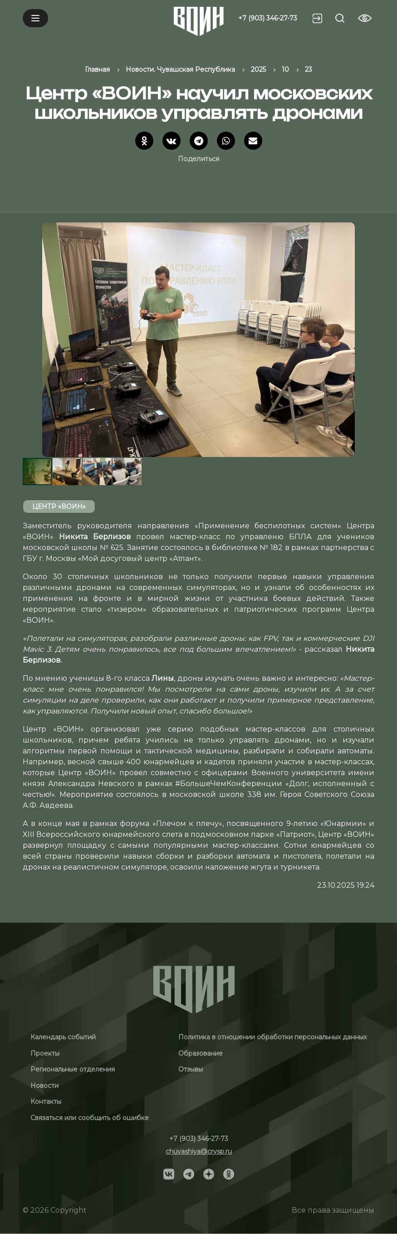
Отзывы (190, 1069)
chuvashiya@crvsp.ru (199, 1151)
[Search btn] (340, 18)
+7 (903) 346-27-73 (267, 18)
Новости (44, 1086)
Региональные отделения (72, 1069)
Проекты (44, 1053)
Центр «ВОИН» (59, 506)
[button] (366, 339)
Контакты (45, 1101)
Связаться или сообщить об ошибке (89, 1118)
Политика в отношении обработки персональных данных (272, 1037)
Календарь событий (63, 1037)
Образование (200, 1053)
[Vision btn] (364, 18)
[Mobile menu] (35, 18)
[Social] (168, 1173)
